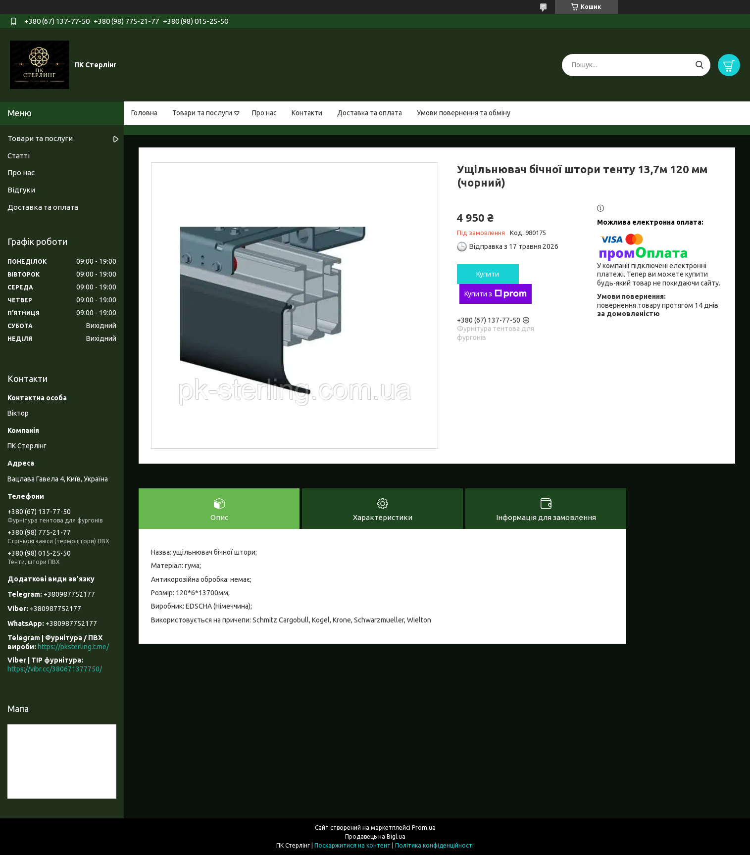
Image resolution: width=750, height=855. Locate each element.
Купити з (495, 293)
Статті (18, 155)
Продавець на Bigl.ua (375, 836)
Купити (487, 274)
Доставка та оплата (369, 113)
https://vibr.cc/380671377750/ (54, 669)
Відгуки (21, 190)
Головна (144, 113)
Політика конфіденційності (434, 845)
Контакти (307, 113)
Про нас (264, 113)
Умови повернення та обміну (463, 113)
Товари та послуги (202, 113)
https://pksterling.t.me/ (73, 647)
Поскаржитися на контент (352, 845)
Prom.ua (424, 827)
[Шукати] (699, 65)
